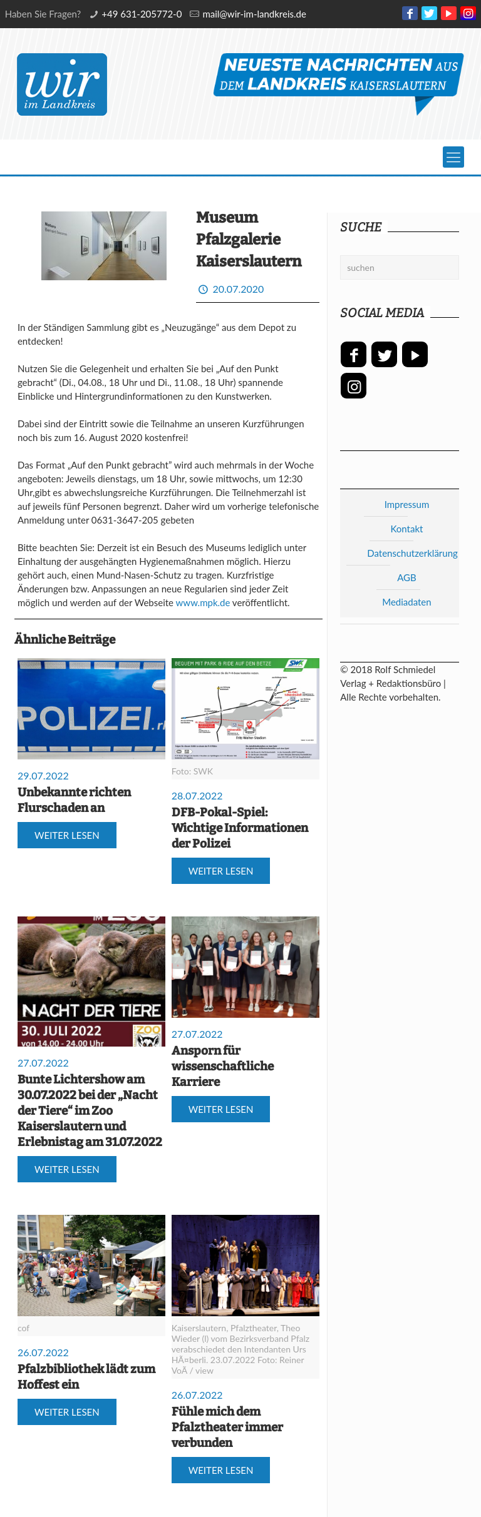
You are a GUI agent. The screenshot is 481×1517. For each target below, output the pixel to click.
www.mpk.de (203, 602)
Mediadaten (406, 601)
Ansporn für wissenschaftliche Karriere (223, 1066)
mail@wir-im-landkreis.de (254, 13)
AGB (406, 577)
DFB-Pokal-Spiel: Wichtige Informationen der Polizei (240, 828)
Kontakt (406, 528)
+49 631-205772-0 (141, 13)
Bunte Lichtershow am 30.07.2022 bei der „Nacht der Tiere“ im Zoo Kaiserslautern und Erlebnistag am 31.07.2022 (90, 1110)
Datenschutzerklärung (412, 553)
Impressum (407, 504)
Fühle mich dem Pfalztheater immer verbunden (227, 1427)
